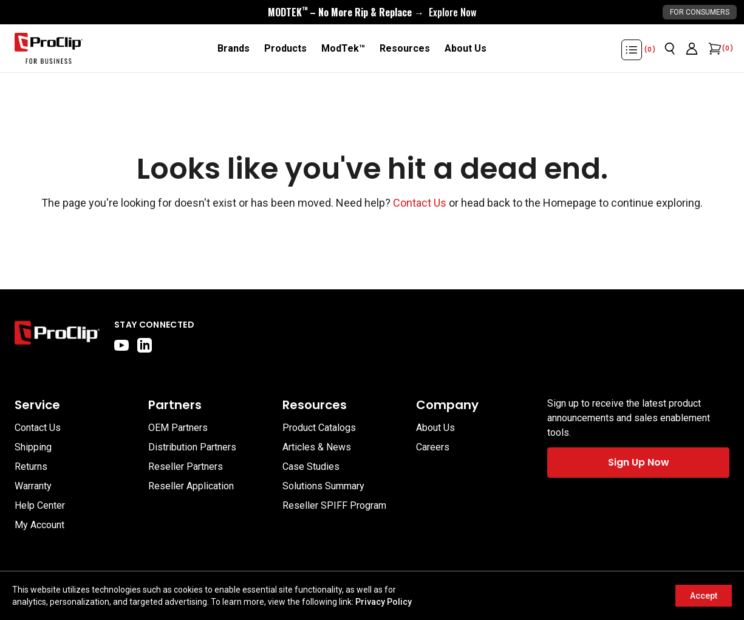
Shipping (33, 447)
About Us (435, 427)
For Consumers (699, 12)
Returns (31, 466)
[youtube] (121, 345)
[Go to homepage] (49, 48)
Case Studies (311, 466)
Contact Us (419, 202)
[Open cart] (714, 48)
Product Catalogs (319, 427)
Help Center (40, 505)
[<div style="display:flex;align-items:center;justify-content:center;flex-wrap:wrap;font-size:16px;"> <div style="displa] (372, 12)
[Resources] (404, 48)
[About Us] (465, 48)
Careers (432, 447)
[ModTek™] (343, 48)
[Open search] (670, 49)
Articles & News (316, 447)
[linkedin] (144, 345)
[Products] (285, 48)
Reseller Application (191, 486)
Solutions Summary (323, 486)
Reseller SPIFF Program (334, 505)
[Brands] (233, 48)
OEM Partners (178, 427)
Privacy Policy (383, 602)
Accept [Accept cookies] (703, 596)
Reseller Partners (185, 466)
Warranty (33, 486)
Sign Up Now (638, 462)
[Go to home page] (57, 336)
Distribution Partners (192, 447)
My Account (39, 525)
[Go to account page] (692, 49)
